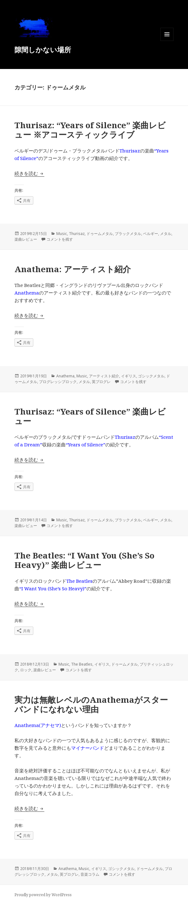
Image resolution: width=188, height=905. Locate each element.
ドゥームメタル (99, 233)
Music (61, 233)
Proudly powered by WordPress (43, 894)
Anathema (65, 376)
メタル (165, 233)
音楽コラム (89, 874)
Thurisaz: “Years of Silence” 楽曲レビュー (90, 416)
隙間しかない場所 (42, 49)
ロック (25, 670)
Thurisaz (77, 233)
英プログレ (101, 381)
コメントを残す (60, 239)
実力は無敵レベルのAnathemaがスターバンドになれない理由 (91, 704)
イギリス (128, 376)
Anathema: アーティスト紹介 (72, 269)
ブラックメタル (128, 233)
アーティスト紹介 (104, 376)
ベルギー (150, 233)
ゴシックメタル (151, 376)
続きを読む (29, 173)
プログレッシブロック (58, 381)
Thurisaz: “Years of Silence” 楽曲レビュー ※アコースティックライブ (90, 129)
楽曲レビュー (25, 239)
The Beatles (81, 664)
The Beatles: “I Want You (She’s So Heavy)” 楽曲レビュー (84, 560)
